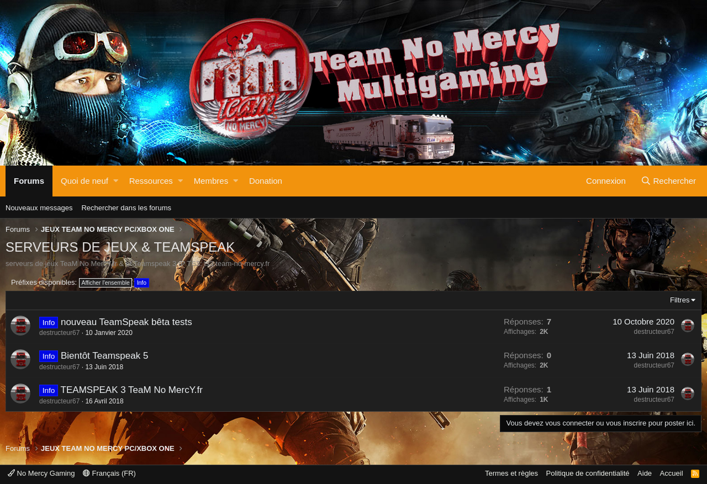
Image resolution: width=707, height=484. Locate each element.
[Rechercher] (668, 181)
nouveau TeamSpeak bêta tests (126, 322)
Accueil (671, 473)
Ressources (151, 180)
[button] (115, 181)
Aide (644, 473)
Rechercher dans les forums (126, 208)
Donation (265, 180)
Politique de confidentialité (588, 473)
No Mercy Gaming (41, 473)
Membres (211, 180)
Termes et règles (511, 473)
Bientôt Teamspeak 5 (104, 355)
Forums (29, 180)
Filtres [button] (679, 300)
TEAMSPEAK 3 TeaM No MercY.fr (132, 390)
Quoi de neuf (84, 180)
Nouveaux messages (39, 208)
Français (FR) (109, 473)
